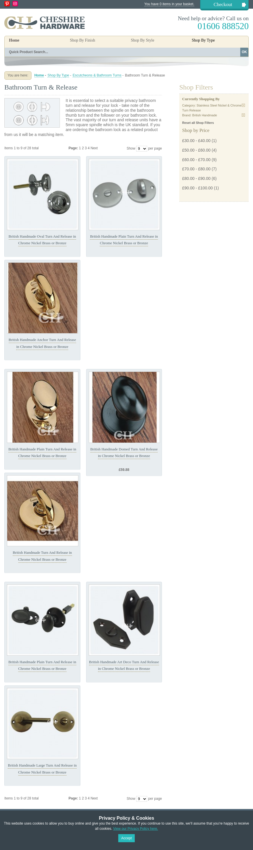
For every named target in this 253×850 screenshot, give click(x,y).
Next (94, 148)
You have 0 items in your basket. (169, 4)
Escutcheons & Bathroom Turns (97, 75)
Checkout (223, 4)
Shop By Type (58, 75)
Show (131, 148)
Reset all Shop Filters (198, 122)
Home (14, 40)
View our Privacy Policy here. (135, 829)
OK (244, 52)
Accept (126, 838)
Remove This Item (243, 105)
